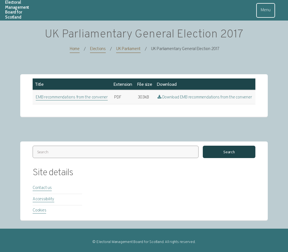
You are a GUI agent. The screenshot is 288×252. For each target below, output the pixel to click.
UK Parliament (128, 49)
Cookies (39, 210)
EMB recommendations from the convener (72, 97)
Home (75, 49)
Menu (265, 10)
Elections (98, 49)
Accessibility (43, 199)
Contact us (42, 188)
